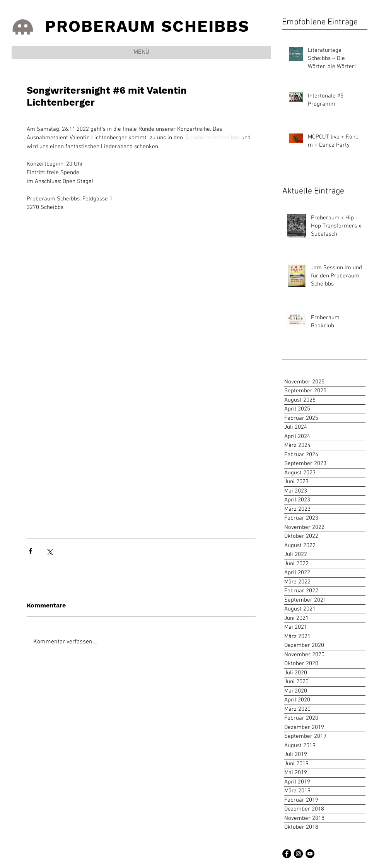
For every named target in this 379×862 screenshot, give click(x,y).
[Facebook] (286, 853)
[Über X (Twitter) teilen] (49, 551)
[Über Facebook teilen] (30, 551)
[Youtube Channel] (310, 853)
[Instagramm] (298, 853)
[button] (141, 52)
